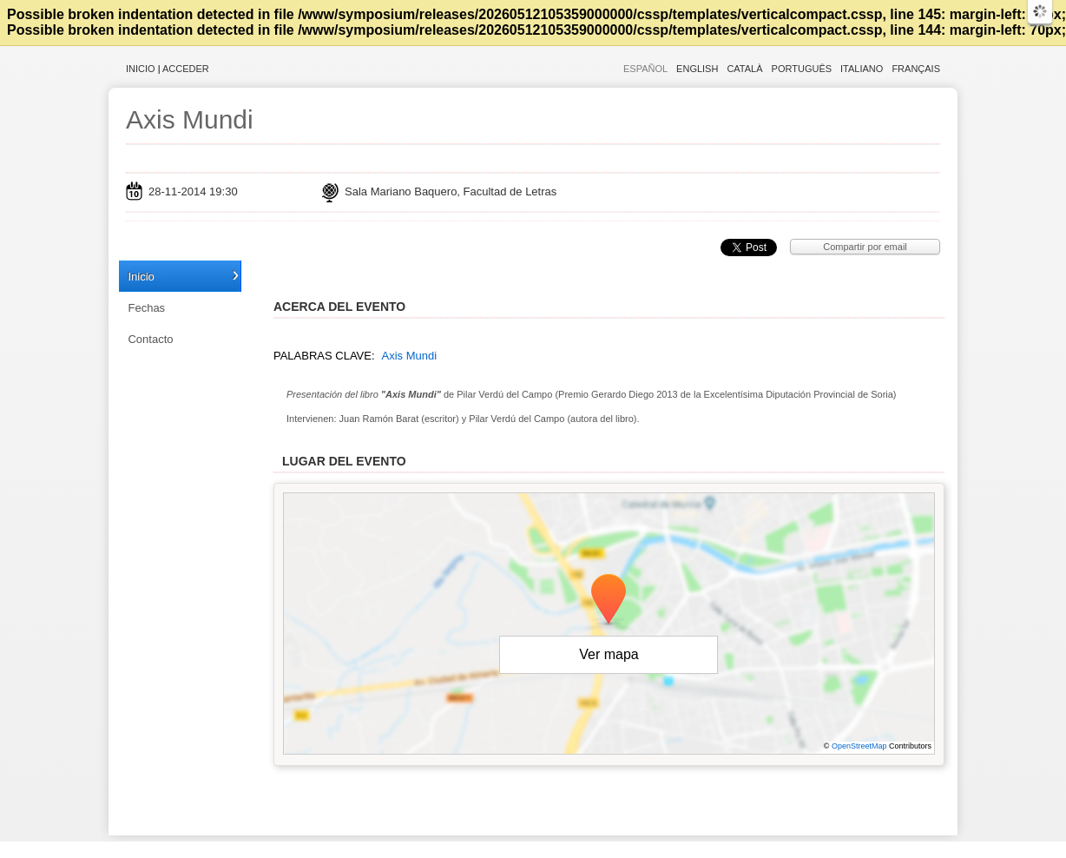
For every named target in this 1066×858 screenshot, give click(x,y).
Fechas (146, 307)
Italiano (861, 68)
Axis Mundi (189, 119)
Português (802, 68)
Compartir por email (865, 246)
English (697, 68)
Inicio (140, 68)
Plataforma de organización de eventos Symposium (542, 849)
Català (744, 68)
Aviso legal (361, 849)
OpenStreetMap (859, 746)
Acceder (185, 68)
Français (916, 68)
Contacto (150, 339)
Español (645, 68)
